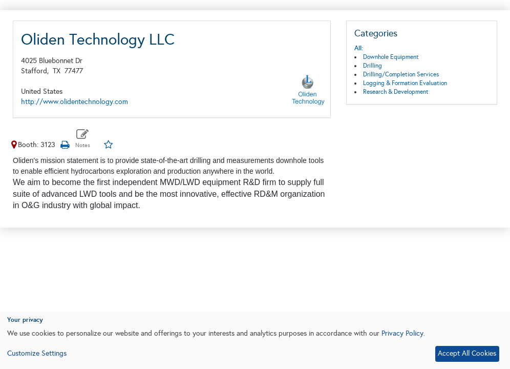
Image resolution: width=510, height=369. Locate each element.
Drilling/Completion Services (401, 74)
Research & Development (396, 91)
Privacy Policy (402, 333)
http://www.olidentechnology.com (74, 101)
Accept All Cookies (467, 353)
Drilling (372, 65)
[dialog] (255, 340)
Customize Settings (37, 353)
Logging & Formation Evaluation (405, 83)
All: (358, 48)
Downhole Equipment (391, 56)
